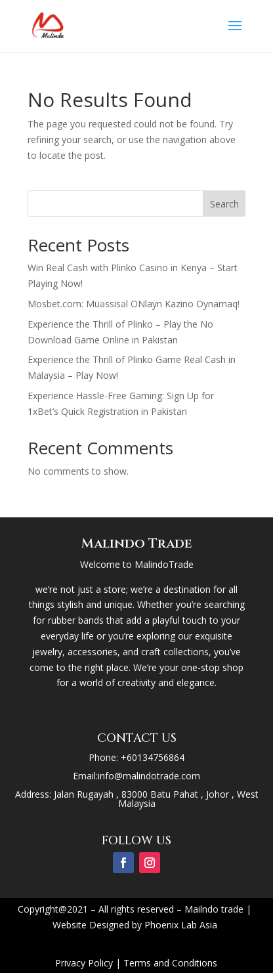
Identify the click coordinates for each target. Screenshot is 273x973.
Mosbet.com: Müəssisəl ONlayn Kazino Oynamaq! (134, 303)
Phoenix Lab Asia (180, 925)
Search (224, 204)
